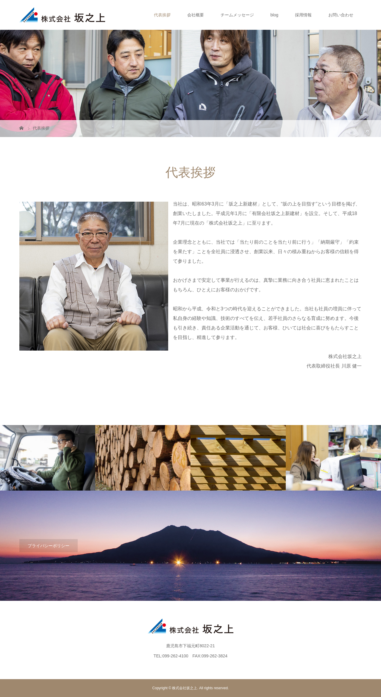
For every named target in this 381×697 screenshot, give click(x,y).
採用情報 (303, 15)
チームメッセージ (237, 15)
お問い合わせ (340, 15)
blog (274, 15)
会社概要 (195, 15)
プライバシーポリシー (48, 545)
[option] (47, 458)
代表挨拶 (162, 15)
